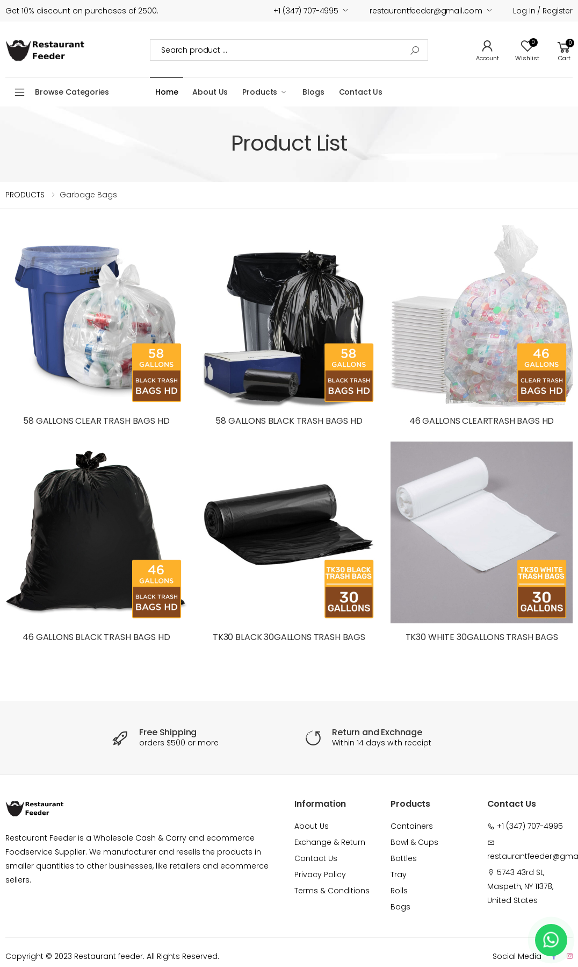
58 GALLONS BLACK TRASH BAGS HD (288, 421)
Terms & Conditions (332, 890)
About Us (210, 92)
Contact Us (361, 92)
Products (259, 92)
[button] (564, 49)
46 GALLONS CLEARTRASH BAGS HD (481, 421)
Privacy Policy (320, 874)
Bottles (404, 858)
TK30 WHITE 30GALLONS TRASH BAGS (482, 637)
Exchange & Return (329, 842)
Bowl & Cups (414, 842)
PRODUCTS (25, 194)
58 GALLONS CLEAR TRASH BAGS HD (96, 421)
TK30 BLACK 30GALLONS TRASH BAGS (289, 637)
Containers (412, 826)
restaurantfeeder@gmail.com (426, 10)
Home (166, 92)
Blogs (313, 92)
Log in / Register (543, 10)
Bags (400, 906)
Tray (399, 874)
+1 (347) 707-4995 (305, 10)
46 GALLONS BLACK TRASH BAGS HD (96, 637)
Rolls (399, 890)
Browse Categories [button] (72, 92)
